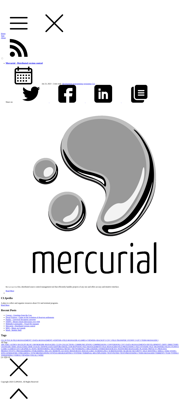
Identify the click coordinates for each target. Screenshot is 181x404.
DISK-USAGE (34, 347)
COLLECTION (68, 345)
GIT (138, 340)
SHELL (161, 351)
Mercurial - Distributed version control (24, 63)
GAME (4, 349)
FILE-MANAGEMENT (23, 340)
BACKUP (101, 340)
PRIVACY (153, 349)
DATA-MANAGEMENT (43, 340)
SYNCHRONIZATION (40, 353)
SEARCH (127, 351)
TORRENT (160, 353)
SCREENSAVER (116, 351)
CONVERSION (114, 345)
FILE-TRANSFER (120, 340)
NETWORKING (79, 349)
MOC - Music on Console (15, 328)
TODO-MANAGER (149, 340)
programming (78, 84)
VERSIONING (7, 355)
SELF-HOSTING (150, 351)
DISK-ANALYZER (19, 347)
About (3, 38)
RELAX (49, 351)
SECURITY (137, 351)
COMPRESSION (99, 345)
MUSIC (68, 349)
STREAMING (24, 353)
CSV (109, 340)
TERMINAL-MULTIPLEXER (94, 353)
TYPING (175, 353)
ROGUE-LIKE (88, 351)
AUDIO (14, 345)
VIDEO (17, 355)
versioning (87, 84)
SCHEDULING (101, 351)
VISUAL (34, 355)
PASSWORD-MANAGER (129, 349)
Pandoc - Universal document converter (21, 320)
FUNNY (132, 340)
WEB (41, 355)
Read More (10, 291)
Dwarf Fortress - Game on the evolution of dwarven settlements (30, 317)
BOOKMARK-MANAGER (44, 345)
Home (3, 34)
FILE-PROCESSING (127, 347)
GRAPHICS (26, 349)
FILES (168, 347)
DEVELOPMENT (154, 345)
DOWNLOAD (47, 347)
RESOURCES (76, 351)
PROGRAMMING (24, 351)
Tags (3, 36)
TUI (10, 340)
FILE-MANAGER (71, 340)
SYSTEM (77, 353)
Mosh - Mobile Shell (13, 330)
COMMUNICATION (84, 345)
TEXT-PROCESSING (129, 353)
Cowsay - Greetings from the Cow (19, 315)
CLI (93, 84)
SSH (167, 351)
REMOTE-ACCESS (61, 351)
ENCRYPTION (75, 347)
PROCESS (162, 349)
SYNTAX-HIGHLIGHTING (61, 353)
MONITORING (44, 349)
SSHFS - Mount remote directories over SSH (23, 322)
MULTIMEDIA (57, 349)
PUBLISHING (38, 351)
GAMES (83, 340)
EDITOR (58, 340)
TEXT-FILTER (113, 353)
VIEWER (92, 340)
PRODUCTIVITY (8, 351)
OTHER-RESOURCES (108, 349)
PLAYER (144, 349)
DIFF (165, 345)
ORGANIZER (92, 349)
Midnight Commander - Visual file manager (22, 324)
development (67, 84)
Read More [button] (5, 305)
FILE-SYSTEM (142, 347)
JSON (34, 349)
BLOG (30, 345)
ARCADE (5, 345)
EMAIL (65, 347)
